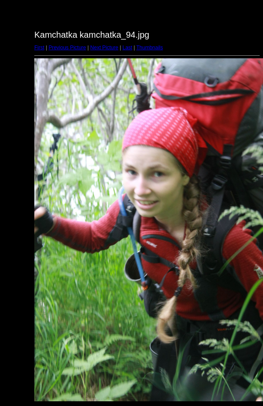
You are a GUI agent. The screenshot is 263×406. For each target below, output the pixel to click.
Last (127, 48)
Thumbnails (149, 48)
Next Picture (104, 48)
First (39, 48)
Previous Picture (67, 48)
